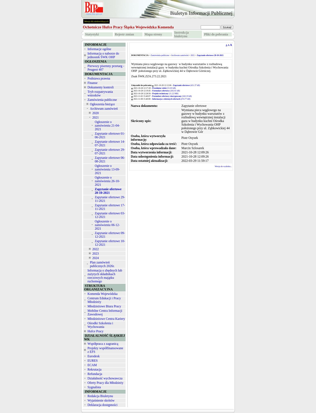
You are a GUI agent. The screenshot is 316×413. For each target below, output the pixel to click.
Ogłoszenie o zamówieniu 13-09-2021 (107, 169)
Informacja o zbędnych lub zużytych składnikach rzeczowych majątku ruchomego (104, 276)
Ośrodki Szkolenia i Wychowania (100, 324)
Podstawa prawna (98, 78)
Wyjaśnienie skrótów (101, 400)
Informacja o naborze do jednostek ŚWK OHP (103, 55)
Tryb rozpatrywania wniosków (100, 93)
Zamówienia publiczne (102, 99)
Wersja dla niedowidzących (96, 21)
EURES (92, 360)
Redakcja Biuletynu (100, 396)
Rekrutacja (94, 369)
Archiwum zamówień (104, 108)
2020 (95, 113)
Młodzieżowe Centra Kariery (106, 318)
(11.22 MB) (165, 93)
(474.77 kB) (171, 99)
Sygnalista (94, 387)
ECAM (92, 365)
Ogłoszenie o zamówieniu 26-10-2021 (107, 181)
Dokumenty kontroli (100, 87)
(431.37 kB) (186, 85)
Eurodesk (93, 356)
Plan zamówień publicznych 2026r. (102, 264)
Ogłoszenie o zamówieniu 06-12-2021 (107, 225)
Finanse (92, 83)
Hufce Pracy (95, 331)
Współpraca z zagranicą (102, 343)
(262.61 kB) (166, 91)
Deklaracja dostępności (102, 405)
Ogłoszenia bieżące (102, 104)
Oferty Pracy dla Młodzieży (105, 382)
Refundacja (94, 374)
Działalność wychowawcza (105, 378)
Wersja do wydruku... (223, 166)
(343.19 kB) (172, 96)
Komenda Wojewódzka (102, 293)
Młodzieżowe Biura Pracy (104, 306)
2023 (95, 253)
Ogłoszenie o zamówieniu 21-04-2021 (107, 125)
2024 (95, 258)
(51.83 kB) (164, 88)
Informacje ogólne (99, 49)
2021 (95, 117)
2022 (95, 249)
